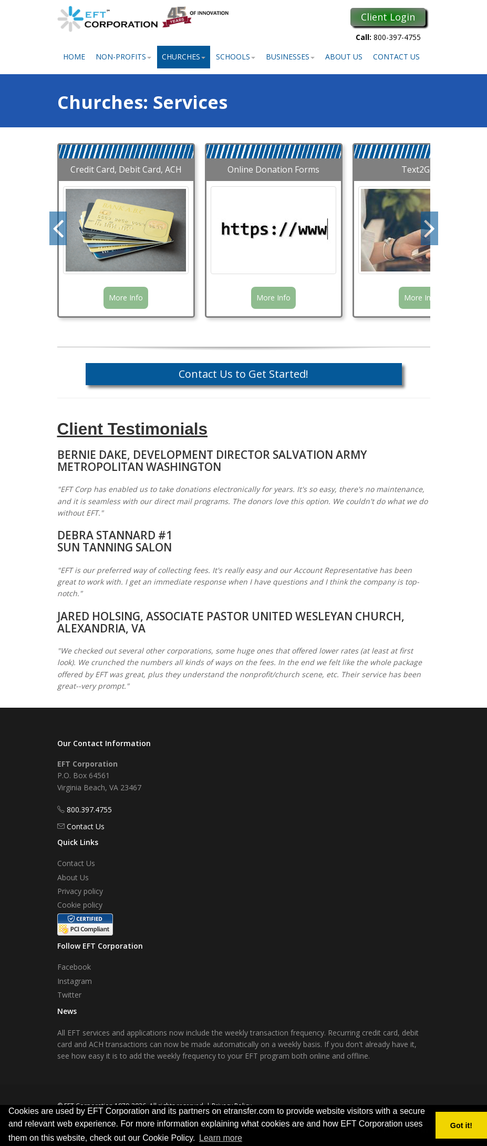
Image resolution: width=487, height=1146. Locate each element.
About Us (343, 57)
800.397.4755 (89, 810)
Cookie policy (79, 905)
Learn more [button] (220, 1137)
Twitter (69, 995)
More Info (126, 298)
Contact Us (396, 57)
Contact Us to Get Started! (243, 374)
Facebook (74, 967)
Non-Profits (123, 57)
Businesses (290, 57)
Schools (235, 57)
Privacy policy (80, 891)
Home (74, 57)
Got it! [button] (461, 1125)
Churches (183, 57)
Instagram (74, 981)
